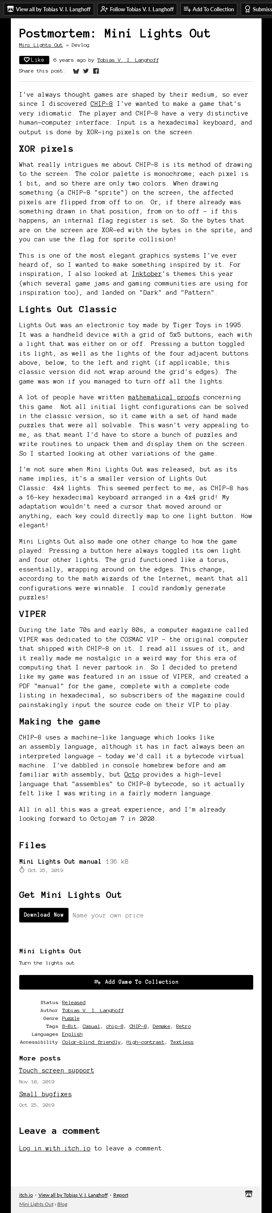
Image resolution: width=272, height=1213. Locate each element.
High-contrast (146, 1042)
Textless (182, 1042)
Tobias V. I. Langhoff (128, 60)
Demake (161, 1026)
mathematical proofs (164, 397)
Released (74, 1002)
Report (120, 1195)
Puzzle (71, 1018)
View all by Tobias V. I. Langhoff (73, 1195)
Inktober (147, 274)
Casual (91, 1026)
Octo (132, 774)
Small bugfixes (45, 1094)
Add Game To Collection (136, 981)
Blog (62, 1204)
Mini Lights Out (41, 45)
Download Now (44, 915)
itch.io (26, 1195)
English (72, 1034)
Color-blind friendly (91, 1042)
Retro (183, 1026)
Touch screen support (56, 1070)
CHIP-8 (102, 103)
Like (34, 60)
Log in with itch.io (55, 1148)
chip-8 (115, 1026)
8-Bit (69, 1026)
